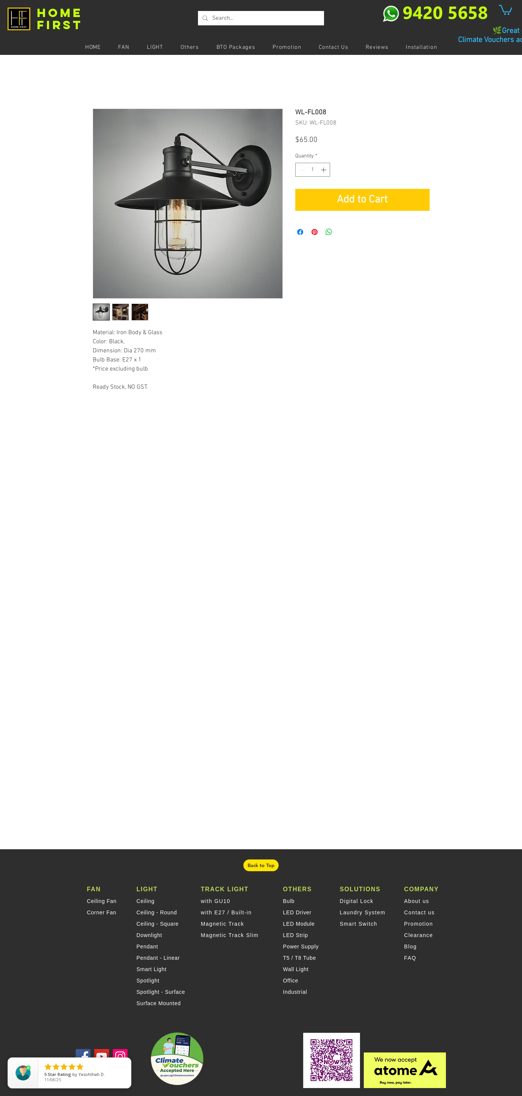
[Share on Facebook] (300, 232)
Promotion (418, 924)
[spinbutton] (312, 169)
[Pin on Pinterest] (314, 232)
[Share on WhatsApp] (328, 232)
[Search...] (260, 18)
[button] (505, 9)
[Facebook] (83, 1056)
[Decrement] (301, 169)
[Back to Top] (261, 865)
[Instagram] (120, 1056)
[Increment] (324, 169)
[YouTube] (101, 1056)
